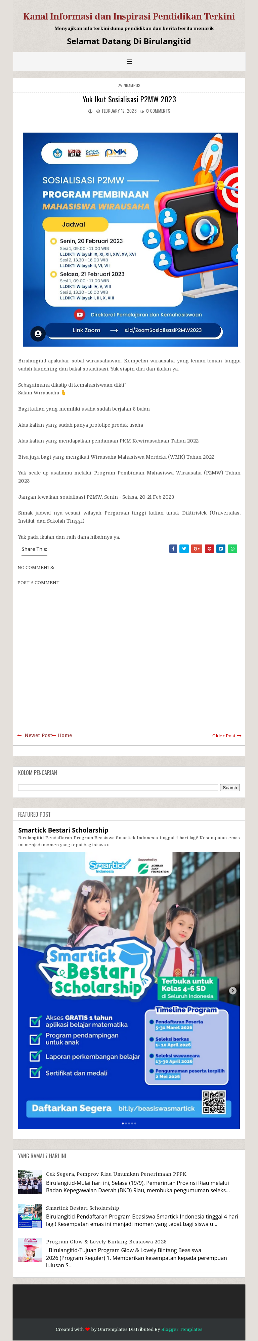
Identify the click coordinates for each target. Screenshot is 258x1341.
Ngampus (132, 85)
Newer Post (38, 735)
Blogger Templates (182, 1329)
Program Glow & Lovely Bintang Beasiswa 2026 (106, 1241)
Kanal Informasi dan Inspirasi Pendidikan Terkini (129, 16)
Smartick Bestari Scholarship (63, 830)
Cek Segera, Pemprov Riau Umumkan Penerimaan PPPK (116, 1174)
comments (158, 110)
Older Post (223, 735)
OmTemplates (113, 1329)
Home (65, 735)
